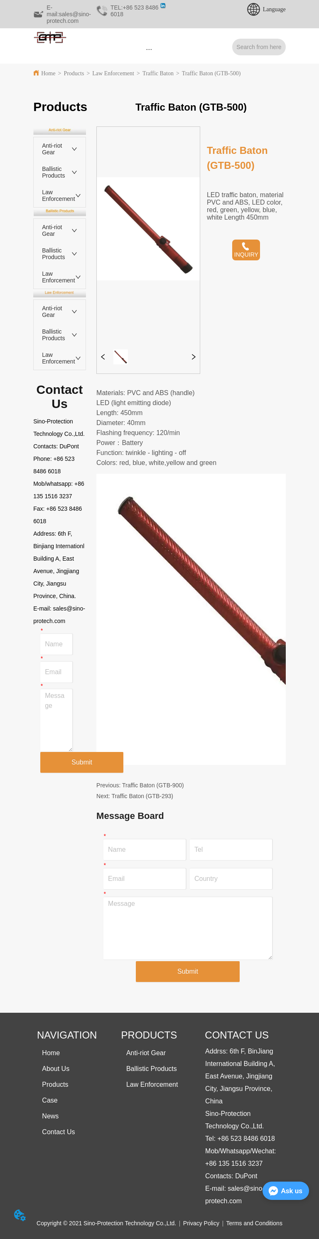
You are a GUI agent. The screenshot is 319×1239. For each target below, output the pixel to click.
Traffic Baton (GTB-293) (142, 796)
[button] (148, 49)
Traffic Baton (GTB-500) (211, 73)
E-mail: (43, 608)
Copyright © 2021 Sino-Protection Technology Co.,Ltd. (106, 1223)
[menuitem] (149, 49)
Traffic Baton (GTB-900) (153, 785)
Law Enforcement (113, 73)
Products (74, 73)
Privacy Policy (201, 1223)
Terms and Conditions (254, 1223)
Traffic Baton (158, 73)
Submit (81, 762)
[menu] (149, 49)
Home (48, 73)
